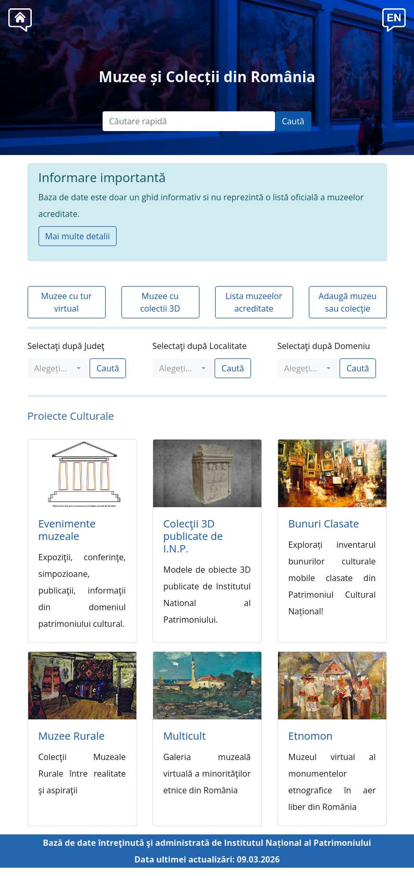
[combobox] (58, 368)
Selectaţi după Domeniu (324, 346)
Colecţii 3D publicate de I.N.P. (193, 536)
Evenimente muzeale (67, 530)
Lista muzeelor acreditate (253, 302)
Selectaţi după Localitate (200, 346)
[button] (394, 18)
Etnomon (310, 736)
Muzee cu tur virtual (66, 302)
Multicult (185, 736)
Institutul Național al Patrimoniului (297, 842)
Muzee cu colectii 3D (160, 302)
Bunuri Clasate (323, 524)
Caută (293, 121)
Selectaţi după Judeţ (66, 346)
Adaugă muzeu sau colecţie (348, 302)
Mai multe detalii (77, 236)
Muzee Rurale (72, 736)
